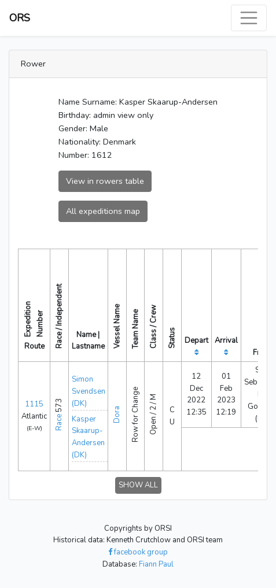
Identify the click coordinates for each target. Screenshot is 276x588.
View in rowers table (105, 181)
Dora (117, 414)
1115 (34, 404)
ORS (19, 18)
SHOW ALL (138, 485)
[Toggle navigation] (249, 18)
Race (59, 422)
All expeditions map (103, 211)
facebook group (138, 552)
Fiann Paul (156, 564)
